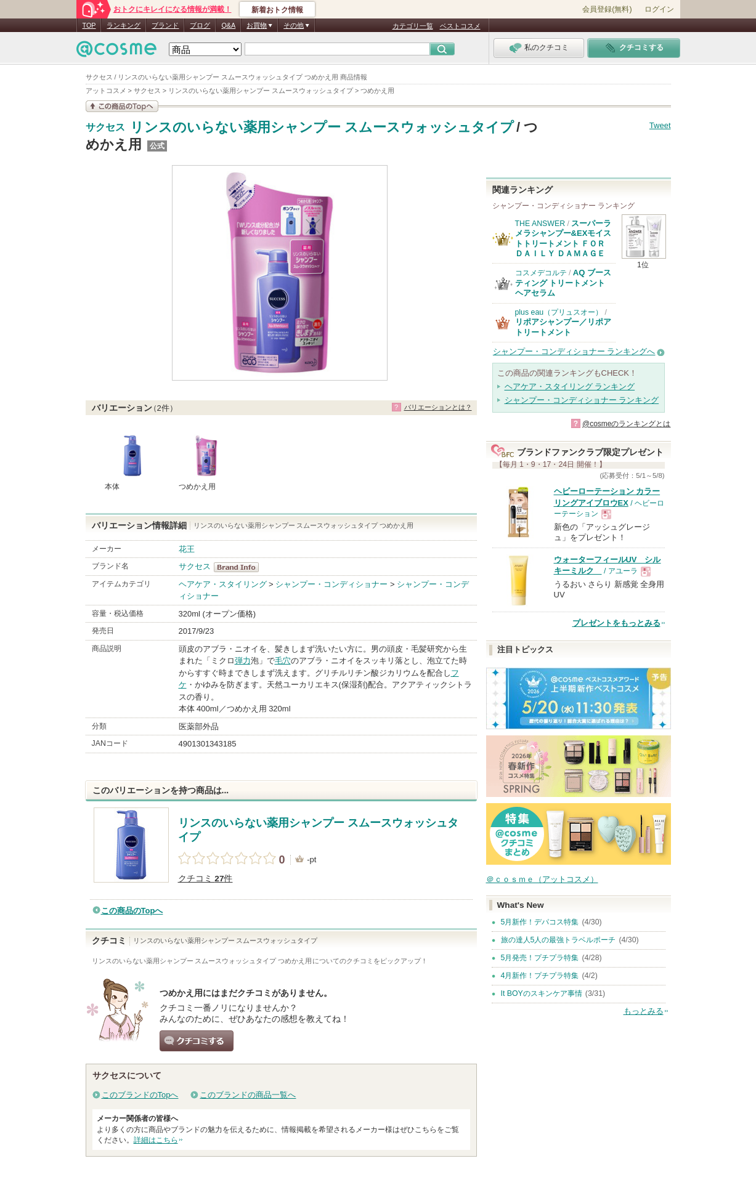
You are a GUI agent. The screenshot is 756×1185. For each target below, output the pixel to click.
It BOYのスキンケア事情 (541, 993)
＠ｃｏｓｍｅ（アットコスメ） (542, 879)
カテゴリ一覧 (412, 26)
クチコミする (197, 1040)
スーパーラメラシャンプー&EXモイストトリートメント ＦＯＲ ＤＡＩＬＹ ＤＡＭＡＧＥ (563, 238)
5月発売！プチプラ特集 (540, 957)
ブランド (165, 25)
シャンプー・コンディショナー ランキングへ (574, 351)
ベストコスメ (460, 26)
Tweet (660, 125)
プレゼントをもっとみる (616, 623)
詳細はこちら (156, 1140)
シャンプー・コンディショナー (331, 584)
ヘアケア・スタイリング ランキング (570, 386)
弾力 (243, 660)
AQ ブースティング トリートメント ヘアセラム (563, 282)
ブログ (200, 25)
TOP (89, 25)
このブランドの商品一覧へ (248, 1094)
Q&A (228, 25)
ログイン (659, 9)
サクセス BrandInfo (240, 567)
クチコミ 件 (205, 878)
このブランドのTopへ (140, 1094)
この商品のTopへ (132, 910)
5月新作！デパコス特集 (540, 922)
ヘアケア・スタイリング (223, 584)
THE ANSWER (540, 223)
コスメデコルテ (541, 273)
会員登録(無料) (607, 9)
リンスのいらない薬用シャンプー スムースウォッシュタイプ (322, 127)
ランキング (123, 25)
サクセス (105, 127)
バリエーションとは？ (438, 407)
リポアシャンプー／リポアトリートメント (563, 326)
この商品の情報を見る (122, 106)
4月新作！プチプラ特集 (540, 975)
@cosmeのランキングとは (626, 423)
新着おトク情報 (277, 10)
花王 (187, 549)
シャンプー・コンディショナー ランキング (582, 400)
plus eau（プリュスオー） (559, 312)
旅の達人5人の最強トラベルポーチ (558, 940)
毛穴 (283, 660)
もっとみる (644, 1011)
